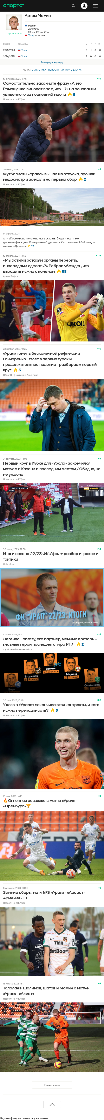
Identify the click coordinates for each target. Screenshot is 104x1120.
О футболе (8, 564)
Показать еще (52, 1084)
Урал (30, 35)
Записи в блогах (71, 69)
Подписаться (14, 33)
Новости (53, 69)
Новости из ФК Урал (14, 99)
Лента (26, 69)
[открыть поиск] (73, 6)
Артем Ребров (10, 276)
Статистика (39, 69)
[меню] (96, 6)
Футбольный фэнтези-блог (17, 649)
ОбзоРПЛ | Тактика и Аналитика (20, 374)
